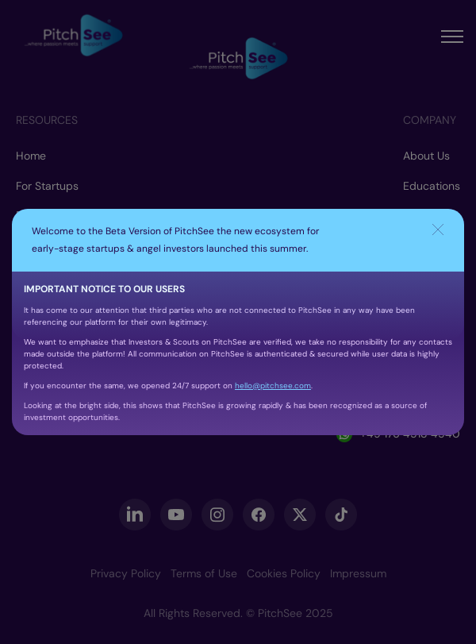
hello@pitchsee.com (273, 385)
